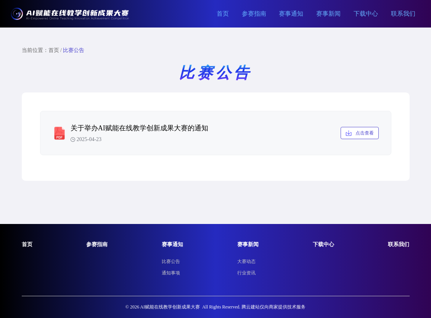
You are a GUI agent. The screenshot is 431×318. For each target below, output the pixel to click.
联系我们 (403, 13)
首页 (223, 13)
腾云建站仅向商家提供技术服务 (273, 307)
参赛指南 (254, 13)
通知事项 (171, 273)
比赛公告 (171, 261)
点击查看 (360, 133)
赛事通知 (291, 13)
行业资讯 (246, 273)
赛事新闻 (328, 13)
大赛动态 (246, 261)
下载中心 (366, 13)
